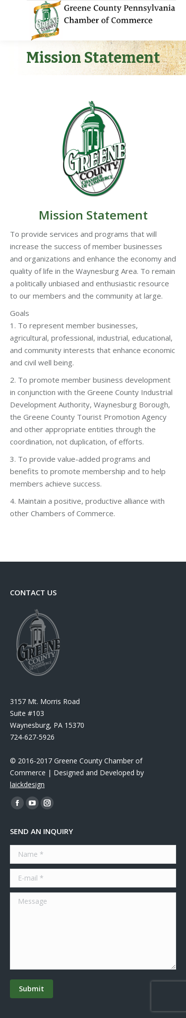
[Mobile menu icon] (16, 20)
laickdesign (27, 784)
